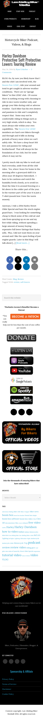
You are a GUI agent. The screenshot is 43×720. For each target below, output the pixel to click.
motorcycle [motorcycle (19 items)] (35, 538)
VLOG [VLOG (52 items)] (5, 559)
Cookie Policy (8, 694)
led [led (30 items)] (35, 535)
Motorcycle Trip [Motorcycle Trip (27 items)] (21, 543)
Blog (15, 279)
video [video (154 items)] (34, 555)
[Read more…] (22, 243)
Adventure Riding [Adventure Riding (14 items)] (7, 512)
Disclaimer (6, 689)
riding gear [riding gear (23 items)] (30, 548)
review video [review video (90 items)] (18, 547)
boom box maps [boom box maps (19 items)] (31, 515)
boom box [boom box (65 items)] (7, 515)
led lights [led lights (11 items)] (11, 538)
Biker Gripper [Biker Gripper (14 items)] (25, 512)
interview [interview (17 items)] (5, 535)
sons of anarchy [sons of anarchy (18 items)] (14, 551)
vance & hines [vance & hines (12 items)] (26, 556)
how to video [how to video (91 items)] (10, 531)
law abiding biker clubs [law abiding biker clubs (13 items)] (26, 535)
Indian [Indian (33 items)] (21, 532)
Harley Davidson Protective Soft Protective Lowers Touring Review (21, 59)
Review (21, 279)
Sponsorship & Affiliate (21, 671)
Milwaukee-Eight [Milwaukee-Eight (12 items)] (25, 538)
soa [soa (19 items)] (6, 551)
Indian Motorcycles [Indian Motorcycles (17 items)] (31, 532)
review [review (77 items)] (6, 547)
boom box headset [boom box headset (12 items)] (19, 515)
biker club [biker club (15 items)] (17, 512)
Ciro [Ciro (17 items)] (34, 519)
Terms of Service (9, 684)
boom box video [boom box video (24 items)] (26, 519)
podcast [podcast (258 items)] (34, 542)
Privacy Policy (8, 679)
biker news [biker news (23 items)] (34, 511)
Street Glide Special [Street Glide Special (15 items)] (26, 551)
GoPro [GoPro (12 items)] (4, 527)
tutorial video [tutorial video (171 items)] (11, 555)
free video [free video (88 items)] (34, 522)
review (16, 282)
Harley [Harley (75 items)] (10, 527)
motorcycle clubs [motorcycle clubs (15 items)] (7, 543)
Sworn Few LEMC (10, 85)
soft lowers (25, 282)
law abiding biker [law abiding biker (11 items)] (14, 535)
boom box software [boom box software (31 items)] (10, 519)
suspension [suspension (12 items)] (36, 551)
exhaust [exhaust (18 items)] (25, 523)
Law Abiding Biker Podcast (21, 3)
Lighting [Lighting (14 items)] (17, 538)
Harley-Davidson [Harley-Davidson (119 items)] (26, 527)
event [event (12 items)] (20, 523)
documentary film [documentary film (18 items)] (11, 523)
